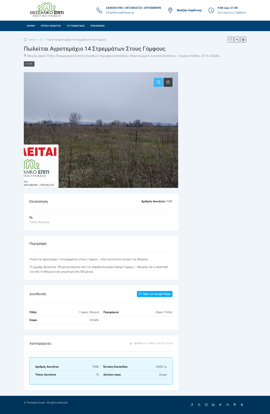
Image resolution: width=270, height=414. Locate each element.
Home (31, 39)
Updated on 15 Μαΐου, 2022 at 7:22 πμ (151, 343)
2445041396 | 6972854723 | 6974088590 (133, 8)
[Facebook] (193, 404)
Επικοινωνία (98, 26)
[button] (230, 39)
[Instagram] (207, 404)
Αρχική (31, 26)
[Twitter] (200, 404)
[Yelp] (243, 404)
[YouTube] (228, 404)
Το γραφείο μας (76, 26)
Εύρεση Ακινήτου (51, 26)
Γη (41, 39)
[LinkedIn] (214, 404)
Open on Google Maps (155, 294)
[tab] (158, 82)
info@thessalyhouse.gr (120, 12)
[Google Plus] (221, 404)
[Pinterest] (235, 404)
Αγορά (29, 64)
